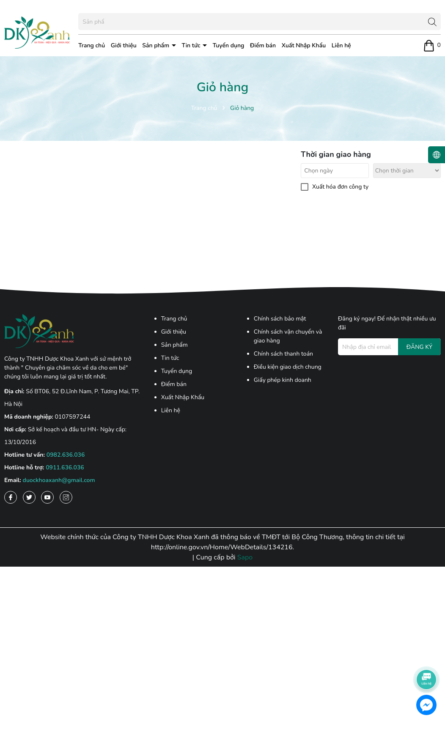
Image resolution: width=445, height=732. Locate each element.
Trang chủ (91, 45)
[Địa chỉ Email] (389, 346)
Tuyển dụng (228, 45)
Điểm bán (263, 45)
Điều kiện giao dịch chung (287, 367)
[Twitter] (29, 497)
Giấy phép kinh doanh (282, 380)
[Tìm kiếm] (432, 21)
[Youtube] (47, 497)
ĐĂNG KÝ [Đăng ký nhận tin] (419, 347)
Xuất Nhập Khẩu (304, 45)
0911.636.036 (65, 467)
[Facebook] (10, 497)
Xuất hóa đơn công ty (340, 187)
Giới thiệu (124, 45)
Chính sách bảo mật (280, 319)
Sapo (245, 557)
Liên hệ (341, 45)
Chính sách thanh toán (283, 354)
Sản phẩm (156, 45)
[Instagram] (66, 497)
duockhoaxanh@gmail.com (59, 480)
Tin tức (192, 45)
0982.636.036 (66, 455)
